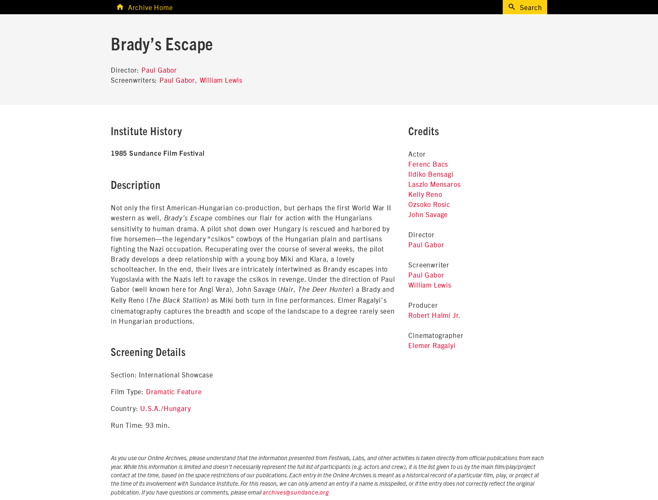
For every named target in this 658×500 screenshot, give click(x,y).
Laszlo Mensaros (434, 184)
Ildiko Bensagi (430, 174)
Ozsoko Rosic (429, 204)
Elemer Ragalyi (431, 345)
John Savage (428, 214)
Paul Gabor (159, 69)
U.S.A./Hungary (165, 408)
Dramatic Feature (174, 391)
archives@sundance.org (296, 493)
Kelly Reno (425, 194)
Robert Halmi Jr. (434, 315)
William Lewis (221, 80)
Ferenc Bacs (428, 164)
